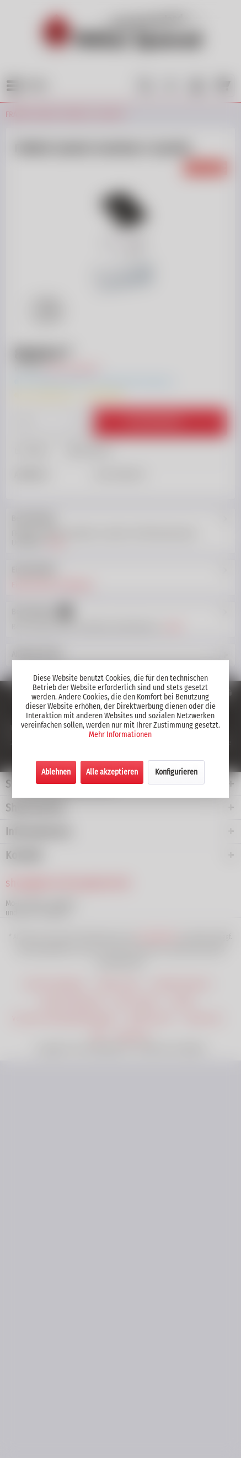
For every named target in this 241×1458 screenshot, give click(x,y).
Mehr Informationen (120, 734)
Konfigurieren (176, 772)
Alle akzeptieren (112, 772)
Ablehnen (56, 772)
